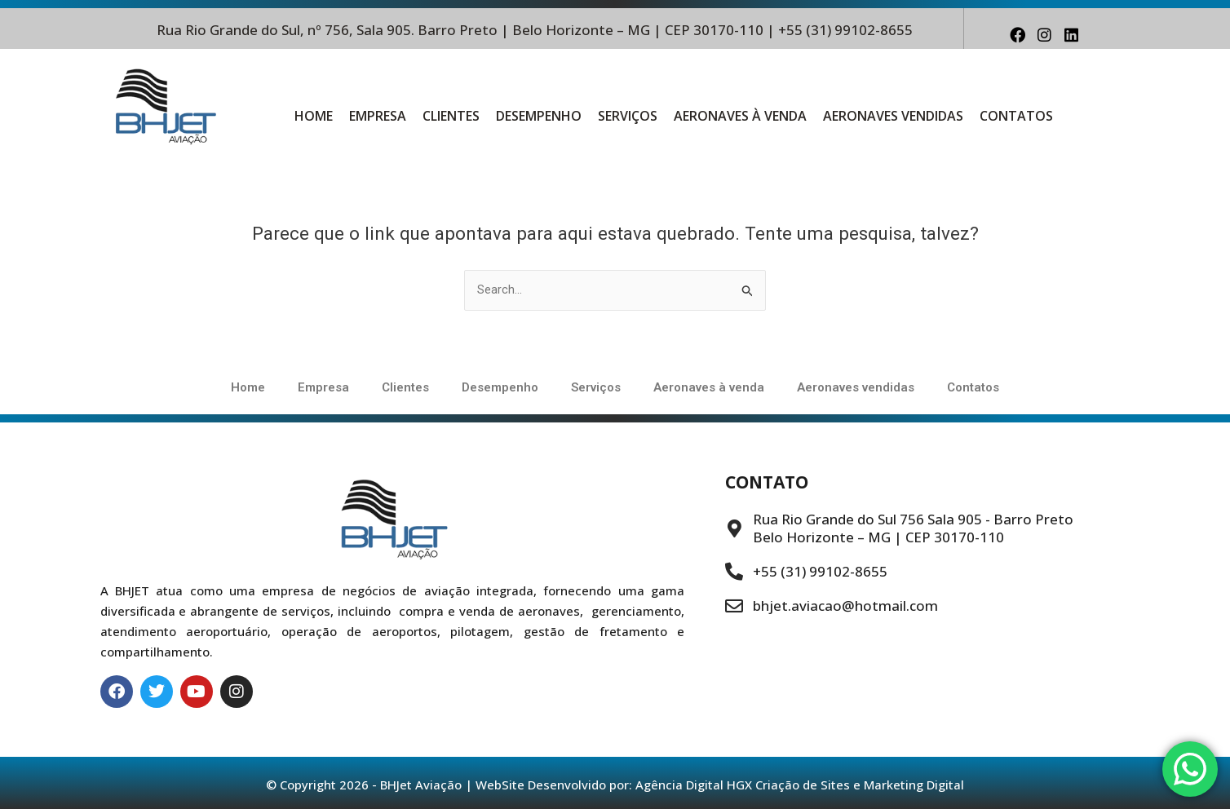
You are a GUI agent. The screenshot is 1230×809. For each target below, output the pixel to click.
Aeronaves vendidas (893, 116)
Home (313, 116)
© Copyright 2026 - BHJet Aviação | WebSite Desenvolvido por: (450, 784)
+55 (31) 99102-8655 (820, 571)
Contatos (1016, 116)
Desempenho (539, 116)
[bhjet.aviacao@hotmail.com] (734, 606)
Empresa (377, 116)
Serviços (627, 116)
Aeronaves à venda (740, 116)
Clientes (451, 116)
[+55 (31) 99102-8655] (734, 572)
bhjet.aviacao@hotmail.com (845, 605)
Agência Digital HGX (693, 784)
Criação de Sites (802, 784)
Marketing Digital (914, 784)
